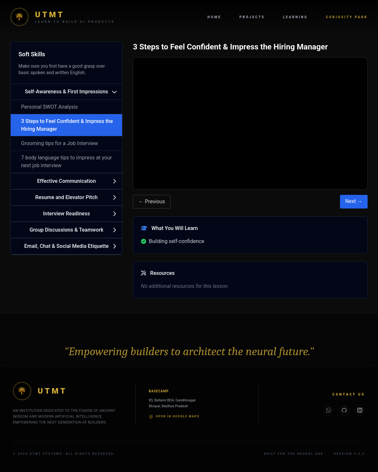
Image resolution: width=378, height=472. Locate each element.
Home (214, 17)
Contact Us (348, 394)
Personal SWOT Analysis (49, 107)
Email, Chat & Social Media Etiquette (66, 246)
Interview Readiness (66, 213)
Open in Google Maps (174, 416)
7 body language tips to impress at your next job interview (66, 162)
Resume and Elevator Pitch (66, 197)
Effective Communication (66, 181)
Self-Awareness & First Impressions (66, 91)
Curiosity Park (347, 17)
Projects (252, 17)
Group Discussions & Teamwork (67, 230)
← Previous (151, 201)
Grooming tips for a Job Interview (59, 143)
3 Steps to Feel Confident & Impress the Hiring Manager (67, 125)
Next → (353, 201)
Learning (295, 17)
